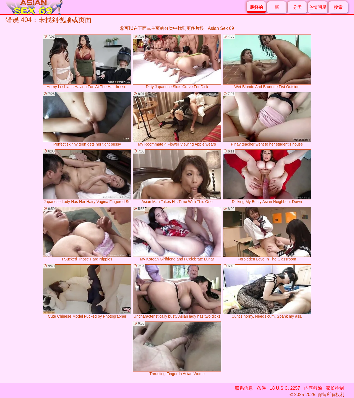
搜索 (338, 7)
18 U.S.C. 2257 (285, 388)
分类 (297, 7)
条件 (261, 388)
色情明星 (318, 7)
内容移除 (313, 388)
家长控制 (335, 388)
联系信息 (244, 388)
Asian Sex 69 (221, 28)
